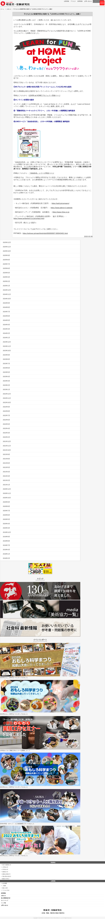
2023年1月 (6, 389)
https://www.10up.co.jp (60, 212)
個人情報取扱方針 (5, 898)
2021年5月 (6, 467)
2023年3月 (6, 381)
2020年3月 (6, 528)
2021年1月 (6, 485)
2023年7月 (6, 363)
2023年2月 (6, 385)
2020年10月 (7, 497)
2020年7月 (6, 510)
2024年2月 (6, 333)
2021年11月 (7, 446)
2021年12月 (7, 441)
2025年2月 (6, 281)
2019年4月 (6, 549)
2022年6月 (6, 420)
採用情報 (79, 1)
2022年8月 (6, 411)
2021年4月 (6, 472)
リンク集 (3, 902)
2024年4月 (6, 324)
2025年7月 (6, 264)
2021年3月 (6, 476)
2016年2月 (6, 558)
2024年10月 (7, 298)
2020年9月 (6, 502)
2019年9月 (6, 536)
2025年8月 (6, 260)
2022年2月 (6, 437)
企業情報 (66, 1)
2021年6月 (6, 463)
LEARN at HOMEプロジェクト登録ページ (44, 95)
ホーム (2, 9)
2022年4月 (6, 428)
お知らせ (9, 9)
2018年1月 (6, 554)
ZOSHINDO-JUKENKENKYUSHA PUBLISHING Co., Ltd (51, 917)
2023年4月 (6, 376)
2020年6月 (6, 515)
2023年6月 (6, 368)
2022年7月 (6, 415)
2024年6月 (6, 316)
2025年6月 (6, 268)
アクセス (73, 1)
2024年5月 (6, 320)
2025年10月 (7, 251)
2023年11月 (7, 346)
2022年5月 (6, 424)
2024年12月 (7, 290)
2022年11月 (7, 398)
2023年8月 (6, 359)
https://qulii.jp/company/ (60, 203)
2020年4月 (6, 523)
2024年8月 (6, 307)
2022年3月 (6, 433)
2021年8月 (6, 459)
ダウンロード (98, 1)
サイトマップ (4, 900)
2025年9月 (6, 255)
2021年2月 (6, 480)
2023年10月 (7, 350)
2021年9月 (6, 454)
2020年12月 (7, 489)
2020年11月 (7, 493)
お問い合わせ (88, 1)
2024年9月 (6, 303)
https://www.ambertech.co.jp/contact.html (29, 218)
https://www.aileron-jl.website (61, 208)
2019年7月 (6, 545)
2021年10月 (7, 450)
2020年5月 (6, 519)
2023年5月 (6, 372)
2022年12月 (7, 394)
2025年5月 (6, 273)
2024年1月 (6, 337)
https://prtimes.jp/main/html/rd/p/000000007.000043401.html (45, 233)
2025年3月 (6, 277)
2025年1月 (6, 285)
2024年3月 (6, 329)
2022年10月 (7, 402)
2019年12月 (7, 532)
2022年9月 (6, 407)
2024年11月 (7, 294)
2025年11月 (7, 247)
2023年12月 (7, 342)
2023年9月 (6, 355)
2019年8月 (6, 541)
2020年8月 (6, 506)
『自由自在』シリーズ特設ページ (41, 173)
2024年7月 (6, 311)
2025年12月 (7, 242)
